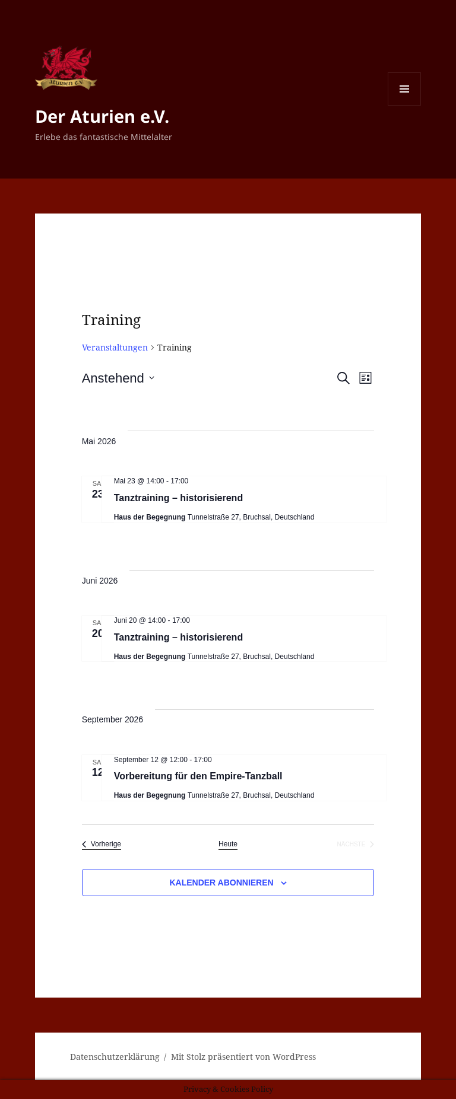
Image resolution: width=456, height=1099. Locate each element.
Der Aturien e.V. (102, 116)
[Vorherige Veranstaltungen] (101, 844)
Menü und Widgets (404, 105)
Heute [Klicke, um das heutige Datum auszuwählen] (228, 844)
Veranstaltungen (115, 347)
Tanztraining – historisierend (178, 498)
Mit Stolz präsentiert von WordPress (243, 1056)
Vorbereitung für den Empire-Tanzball (198, 776)
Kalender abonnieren (221, 882)
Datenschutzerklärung (115, 1056)
